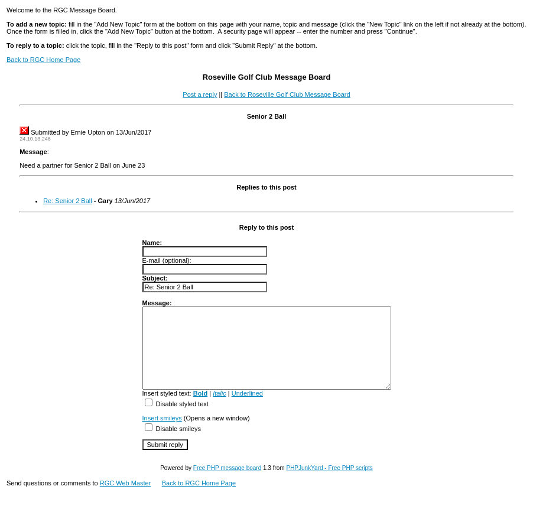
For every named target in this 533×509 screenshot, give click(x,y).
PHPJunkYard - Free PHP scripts (329, 484)
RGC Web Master (125, 499)
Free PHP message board (227, 484)
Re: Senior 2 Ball (67, 200)
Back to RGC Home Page (43, 59)
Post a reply (200, 94)
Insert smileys (147, 434)
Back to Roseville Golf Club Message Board (287, 94)
